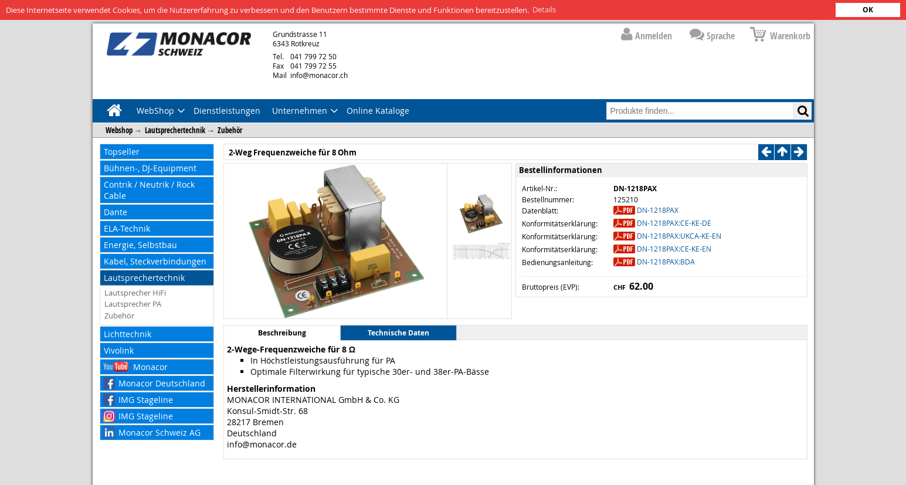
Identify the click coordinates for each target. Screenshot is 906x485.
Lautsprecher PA (132, 304)
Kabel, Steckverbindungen (155, 260)
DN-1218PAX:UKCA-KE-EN (679, 235)
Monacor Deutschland (161, 382)
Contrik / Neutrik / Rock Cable (149, 189)
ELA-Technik (127, 227)
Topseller (122, 151)
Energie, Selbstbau (140, 244)
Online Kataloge (378, 110)
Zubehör (230, 129)
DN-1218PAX (657, 209)
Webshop (119, 129)
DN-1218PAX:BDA (666, 261)
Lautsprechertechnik (175, 129)
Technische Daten (398, 333)
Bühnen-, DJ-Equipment (150, 167)
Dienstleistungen (227, 110)
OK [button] (868, 10)
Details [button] (544, 9)
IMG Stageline (145, 399)
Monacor (150, 366)
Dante (115, 211)
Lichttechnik (127, 333)
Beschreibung (282, 333)
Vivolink (119, 349)
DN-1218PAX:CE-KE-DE (674, 222)
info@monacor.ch (310, 74)
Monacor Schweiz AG (159, 431)
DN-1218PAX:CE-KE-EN (674, 248)
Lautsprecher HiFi (135, 292)
